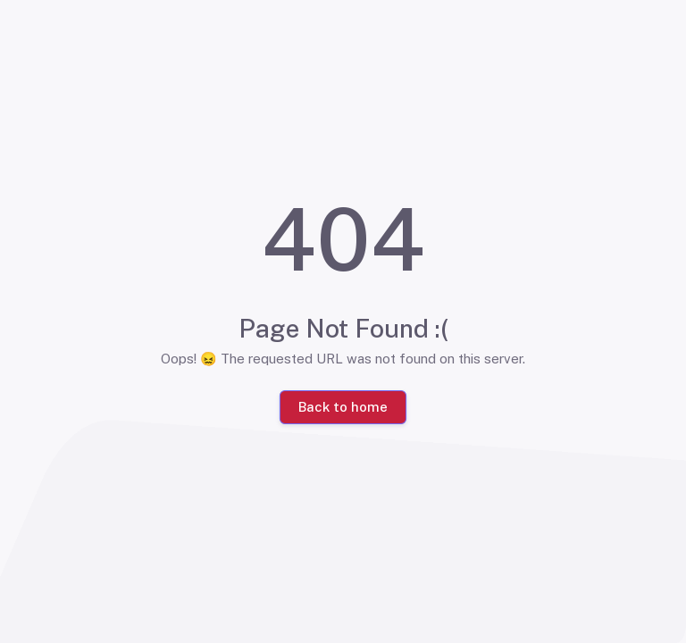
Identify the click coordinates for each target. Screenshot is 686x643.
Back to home (343, 406)
